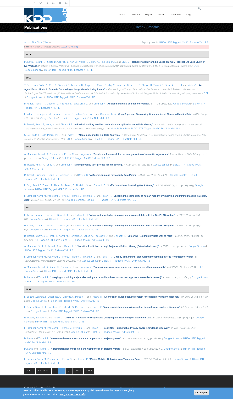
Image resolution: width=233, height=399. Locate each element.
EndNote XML (196, 42)
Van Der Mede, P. (79, 62)
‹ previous (43, 370)
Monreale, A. (75, 236)
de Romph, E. (109, 62)
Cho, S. (52, 85)
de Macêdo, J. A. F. (84, 114)
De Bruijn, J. (95, 62)
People (161, 14)
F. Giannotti (30, 196)
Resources (176, 14)
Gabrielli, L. (63, 62)
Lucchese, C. (54, 296)
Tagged (177, 42)
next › (78, 370)
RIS (206, 42)
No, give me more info (72, 394)
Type (39, 42)
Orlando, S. (68, 296)
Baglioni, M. (41, 317)
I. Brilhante (29, 114)
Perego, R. (80, 296)
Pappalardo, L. (80, 103)
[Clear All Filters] (69, 46)
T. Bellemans (31, 85)
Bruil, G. (126, 62)
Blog (188, 14)
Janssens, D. (77, 85)
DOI (197, 66)
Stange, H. (147, 85)
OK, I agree (201, 392)
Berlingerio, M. (43, 114)
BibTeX (162, 42)
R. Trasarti (29, 124)
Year (46, 42)
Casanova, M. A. (108, 114)
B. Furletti (29, 103)
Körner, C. (101, 85)
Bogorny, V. (86, 154)
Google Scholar (33, 70)
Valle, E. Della (39, 135)
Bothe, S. (43, 85)
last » (89, 370)
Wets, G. (192, 85)
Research (135, 14)
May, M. (112, 85)
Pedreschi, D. (134, 85)
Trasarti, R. (39, 62)
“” (128, 103)
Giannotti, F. (63, 85)
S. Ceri (27, 135)
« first (29, 370)
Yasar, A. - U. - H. (173, 85)
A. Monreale (30, 154)
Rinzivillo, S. (66, 103)
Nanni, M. (121, 85)
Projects (149, 14)
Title (34, 42)
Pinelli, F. (39, 124)
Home (122, 14)
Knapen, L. (89, 85)
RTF (169, 42)
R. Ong (27, 185)
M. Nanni (28, 62)
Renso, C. (69, 114)
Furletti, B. (51, 62)
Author (27, 42)
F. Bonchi (29, 296)
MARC (185, 42)
